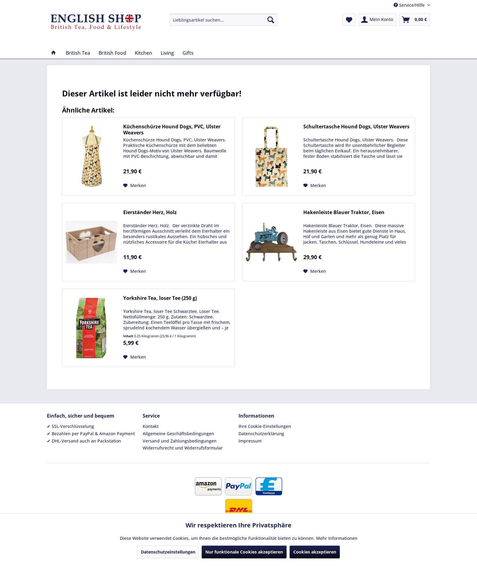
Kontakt (150, 426)
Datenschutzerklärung (261, 433)
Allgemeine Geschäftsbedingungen (178, 433)
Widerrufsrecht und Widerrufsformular (183, 448)
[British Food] (112, 53)
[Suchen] (270, 20)
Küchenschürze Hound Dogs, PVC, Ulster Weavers (172, 129)
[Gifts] (188, 53)
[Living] (167, 53)
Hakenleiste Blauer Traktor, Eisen (344, 212)
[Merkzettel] (349, 20)
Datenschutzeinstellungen (168, 552)
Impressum (250, 441)
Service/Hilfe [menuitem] (410, 5)
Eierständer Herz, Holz (150, 212)
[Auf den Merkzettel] (134, 185)
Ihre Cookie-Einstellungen (264, 426)
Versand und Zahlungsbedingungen (180, 441)
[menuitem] (223, 20)
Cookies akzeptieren (314, 552)
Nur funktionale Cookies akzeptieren (244, 552)
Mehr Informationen (336, 538)
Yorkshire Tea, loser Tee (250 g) (160, 298)
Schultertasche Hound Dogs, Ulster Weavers (356, 126)
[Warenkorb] (414, 20)
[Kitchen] (143, 53)
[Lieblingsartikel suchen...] (223, 20)
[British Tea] (77, 53)
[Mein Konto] (377, 20)
